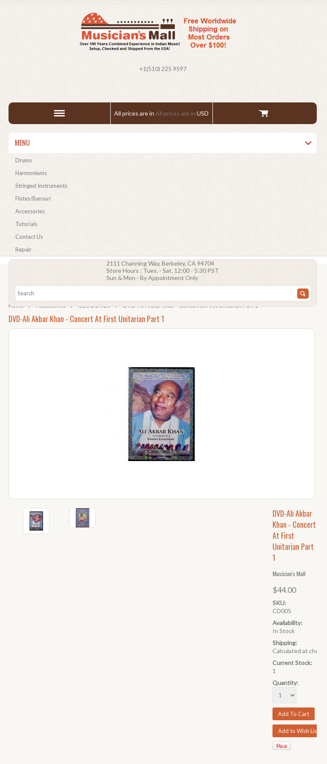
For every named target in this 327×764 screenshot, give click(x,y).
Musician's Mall (288, 573)
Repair (23, 249)
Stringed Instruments (41, 185)
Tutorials (26, 224)
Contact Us (29, 236)
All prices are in (182, 113)
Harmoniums (31, 173)
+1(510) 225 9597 (162, 68)
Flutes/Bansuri (33, 198)
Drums (23, 160)
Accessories (30, 211)
